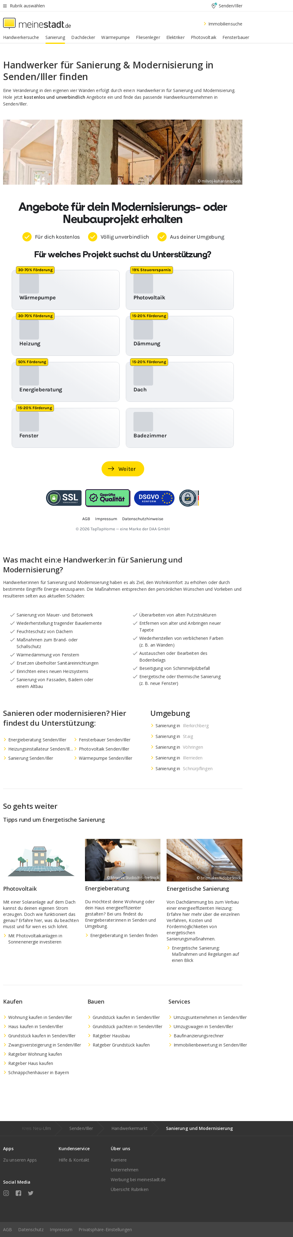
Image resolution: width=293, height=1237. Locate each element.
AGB (7, 1229)
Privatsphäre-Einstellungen (105, 1229)
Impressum (61, 1229)
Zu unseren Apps (20, 1160)
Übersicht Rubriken (129, 1189)
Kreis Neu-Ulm (36, 1128)
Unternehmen (124, 1170)
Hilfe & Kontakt (74, 1160)
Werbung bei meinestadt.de (138, 1179)
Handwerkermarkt (129, 1128)
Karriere (119, 1160)
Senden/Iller (81, 1128)
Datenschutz (31, 1229)
